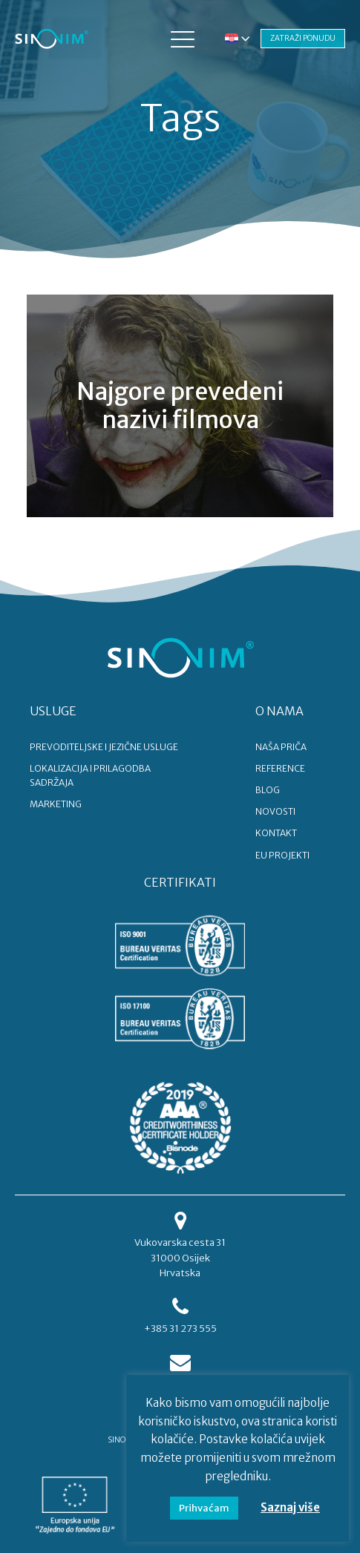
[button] (182, 38)
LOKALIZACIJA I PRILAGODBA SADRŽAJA (90, 775)
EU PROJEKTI (282, 855)
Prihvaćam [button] (204, 1508)
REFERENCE (280, 768)
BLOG (267, 789)
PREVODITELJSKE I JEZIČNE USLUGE (104, 746)
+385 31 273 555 (180, 1328)
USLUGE (53, 710)
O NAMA (279, 710)
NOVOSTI (275, 811)
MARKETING (56, 804)
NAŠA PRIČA (281, 746)
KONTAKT (276, 832)
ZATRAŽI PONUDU (303, 38)
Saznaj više (290, 1507)
